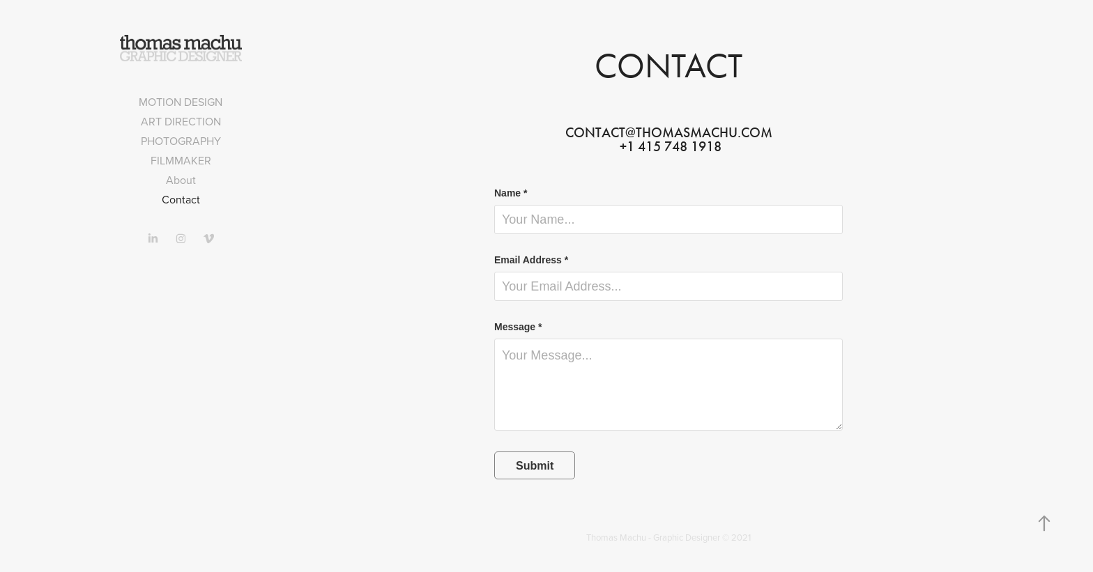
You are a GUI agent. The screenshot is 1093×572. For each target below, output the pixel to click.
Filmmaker (181, 160)
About (181, 179)
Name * (510, 193)
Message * (518, 327)
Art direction (181, 121)
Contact (181, 199)
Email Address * (531, 260)
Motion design (180, 101)
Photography (181, 140)
